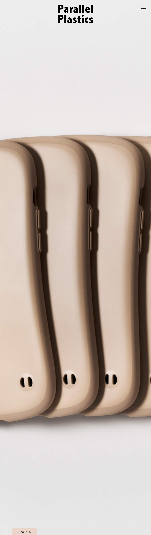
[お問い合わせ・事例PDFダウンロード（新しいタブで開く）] (75, 485)
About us (24, 80)
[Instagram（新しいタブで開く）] (24, 525)
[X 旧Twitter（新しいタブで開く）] (30, 525)
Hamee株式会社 (131, 522)
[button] (143, 7)
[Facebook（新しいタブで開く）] (35, 525)
